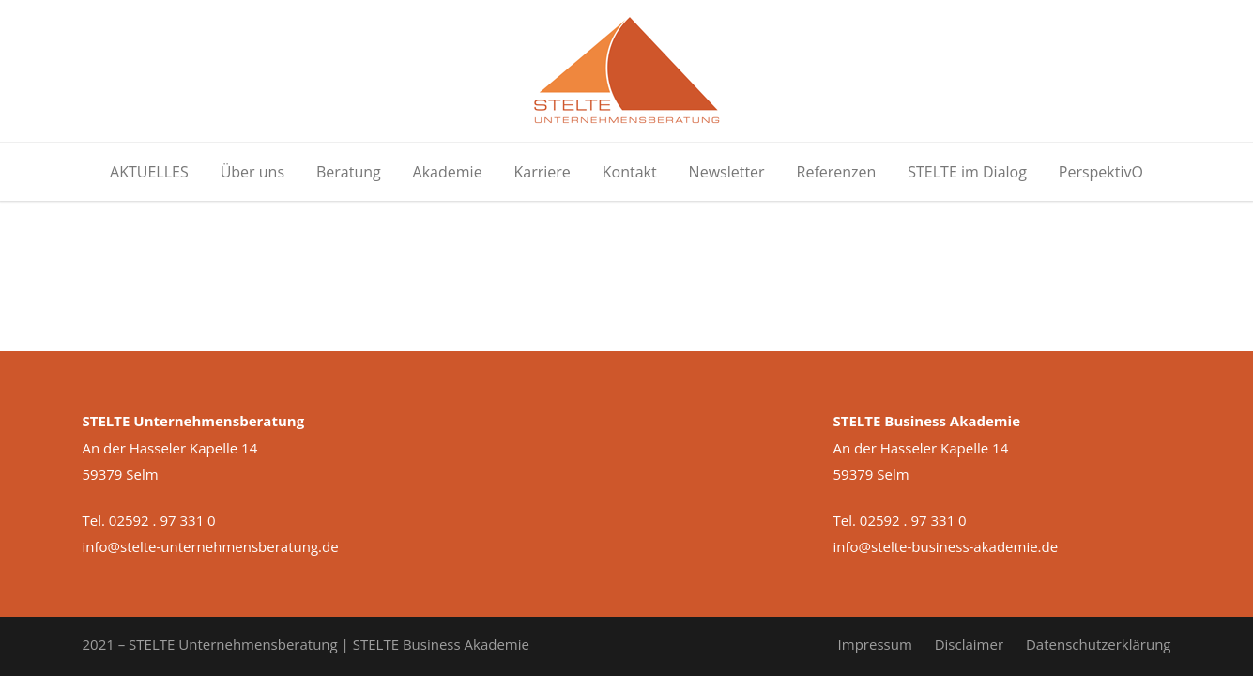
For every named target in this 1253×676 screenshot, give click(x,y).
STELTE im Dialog (967, 171)
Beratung (348, 171)
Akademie (447, 171)
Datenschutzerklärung (1098, 644)
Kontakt (630, 171)
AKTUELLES (149, 171)
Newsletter (727, 171)
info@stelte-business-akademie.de (946, 546)
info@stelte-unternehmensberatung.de (211, 546)
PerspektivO (1101, 171)
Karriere (542, 171)
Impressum (875, 644)
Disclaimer (969, 644)
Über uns (252, 171)
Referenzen (837, 171)
